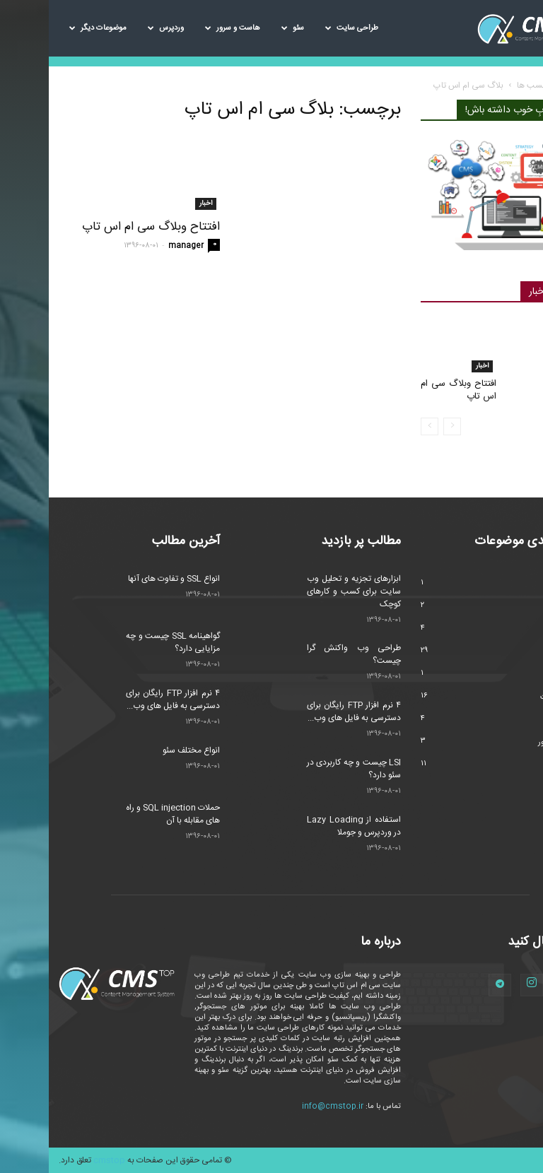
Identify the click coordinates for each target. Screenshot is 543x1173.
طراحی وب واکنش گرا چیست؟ (305, 654)
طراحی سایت (302, 28)
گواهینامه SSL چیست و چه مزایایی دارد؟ (124, 642)
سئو (244, 28)
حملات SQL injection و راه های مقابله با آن (124, 814)
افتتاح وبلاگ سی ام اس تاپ (102, 227)
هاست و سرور (183, 28)
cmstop (60, 1160)
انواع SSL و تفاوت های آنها (125, 579)
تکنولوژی (519, 629)
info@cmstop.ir (284, 1106)
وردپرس (117, 28)
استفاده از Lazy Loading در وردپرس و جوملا (305, 826)
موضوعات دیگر (49, 28)
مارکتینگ (519, 720)
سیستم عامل (513, 674)
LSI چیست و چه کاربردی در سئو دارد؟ (305, 768)
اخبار (157, 203)
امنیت (523, 607)
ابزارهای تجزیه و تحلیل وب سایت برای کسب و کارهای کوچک (305, 591)
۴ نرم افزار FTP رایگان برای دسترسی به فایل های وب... (124, 699)
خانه (525, 85)
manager (137, 246)
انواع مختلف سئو (142, 750)
